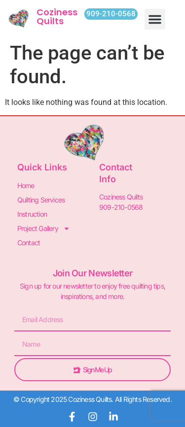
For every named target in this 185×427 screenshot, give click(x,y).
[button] (155, 19)
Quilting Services (41, 200)
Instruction (32, 214)
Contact (28, 242)
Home (26, 185)
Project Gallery (43, 228)
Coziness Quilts (57, 16)
